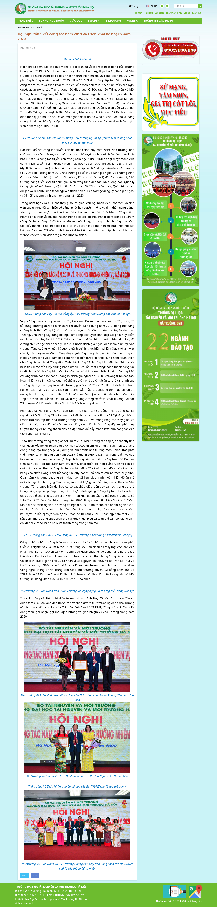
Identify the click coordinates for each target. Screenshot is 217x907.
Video (186, 12)
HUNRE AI (132, 20)
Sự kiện (159, 12)
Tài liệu (148, 12)
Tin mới (137, 12)
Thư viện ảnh (174, 12)
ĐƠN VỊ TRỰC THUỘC (52, 20)
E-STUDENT (94, 20)
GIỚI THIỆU (26, 20)
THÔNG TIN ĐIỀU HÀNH (158, 20)
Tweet (25, 875)
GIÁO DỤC (76, 20)
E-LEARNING (113, 20)
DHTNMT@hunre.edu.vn (69, 895)
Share (35, 875)
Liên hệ (196, 12)
